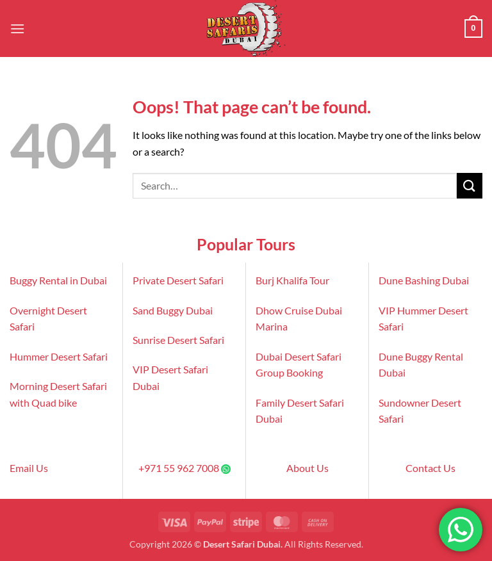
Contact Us (430, 468)
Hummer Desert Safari (59, 356)
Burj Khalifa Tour (292, 280)
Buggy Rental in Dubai (58, 280)
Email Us (29, 468)
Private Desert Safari (178, 280)
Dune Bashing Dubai (424, 280)
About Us (307, 468)
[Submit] (469, 185)
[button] (17, 28)
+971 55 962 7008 (178, 468)
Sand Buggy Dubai (173, 310)
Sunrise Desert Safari (178, 340)
